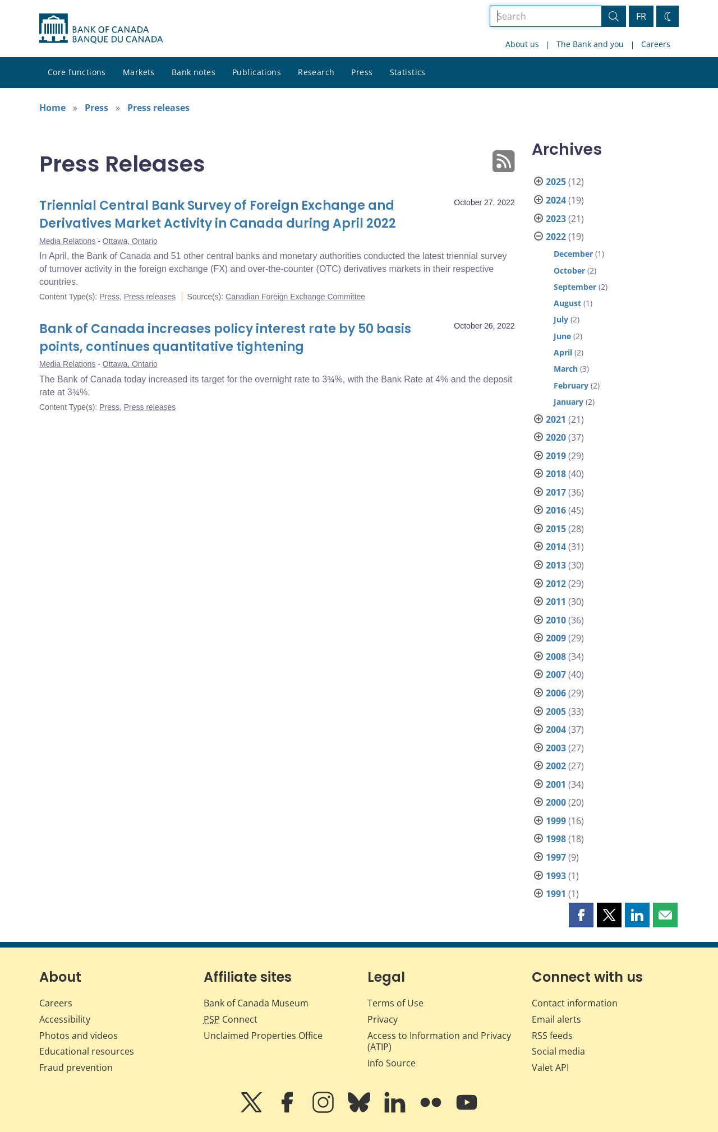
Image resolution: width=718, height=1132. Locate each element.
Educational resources (86, 1051)
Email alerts (556, 1019)
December (573, 253)
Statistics (408, 72)
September (575, 286)
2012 (556, 583)
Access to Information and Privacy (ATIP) (439, 1041)
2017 (556, 492)
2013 (556, 565)
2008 (556, 656)
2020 (556, 437)
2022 (556, 236)
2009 (556, 638)
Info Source (391, 1063)
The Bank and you (590, 44)
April (563, 352)
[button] (581, 915)
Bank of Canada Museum (256, 1003)
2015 (556, 529)
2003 (556, 748)
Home (52, 107)
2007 (556, 674)
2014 (556, 546)
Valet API (550, 1067)
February (571, 385)
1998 (556, 839)
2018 (556, 474)
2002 (556, 766)
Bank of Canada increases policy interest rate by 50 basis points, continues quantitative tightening (225, 337)
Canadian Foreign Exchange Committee (295, 296)
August (567, 303)
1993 (556, 876)
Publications (256, 72)
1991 (556, 894)
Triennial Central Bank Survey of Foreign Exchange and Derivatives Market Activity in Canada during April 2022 (217, 214)
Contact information (575, 1003)
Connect (230, 1019)
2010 (556, 620)
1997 (556, 857)
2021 (556, 419)
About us (522, 44)
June (562, 336)
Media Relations (67, 241)
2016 (556, 510)
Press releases (158, 107)
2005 (556, 711)
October (569, 270)
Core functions (77, 72)
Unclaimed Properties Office (263, 1035)
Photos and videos (78, 1035)
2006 (556, 693)
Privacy (382, 1019)
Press (361, 72)
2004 (556, 729)
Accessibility (64, 1019)
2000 (556, 802)
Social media (558, 1051)
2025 (556, 181)
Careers (655, 44)
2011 (556, 601)
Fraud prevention (76, 1067)
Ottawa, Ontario (130, 241)
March (566, 368)
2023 (556, 218)
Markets (139, 72)
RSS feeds (552, 1035)
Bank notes (193, 72)
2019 (556, 456)
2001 (556, 784)
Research (316, 72)
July (561, 319)
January (568, 401)
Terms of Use (395, 1003)
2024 (556, 200)
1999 (556, 821)
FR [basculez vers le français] (641, 16)
